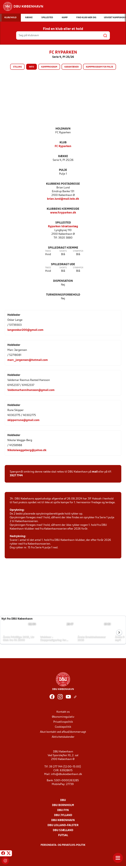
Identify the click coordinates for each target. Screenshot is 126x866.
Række (63, 156)
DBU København (63, 820)
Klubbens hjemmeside (63, 209)
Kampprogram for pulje (99, 67)
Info (31, 67)
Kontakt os (63, 712)
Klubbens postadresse (63, 184)
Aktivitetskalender (63, 737)
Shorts (63, 251)
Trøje (48, 251)
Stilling (17, 67)
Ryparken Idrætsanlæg (63, 226)
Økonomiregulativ (63, 717)
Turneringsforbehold (63, 295)
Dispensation (63, 281)
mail (95, 472)
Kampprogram (49, 67)
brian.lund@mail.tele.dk (63, 199)
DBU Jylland (63, 815)
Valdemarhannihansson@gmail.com (31, 390)
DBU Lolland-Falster (63, 825)
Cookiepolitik (63, 727)
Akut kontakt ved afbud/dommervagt (63, 732)
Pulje (63, 170)
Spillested (63, 222)
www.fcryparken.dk (63, 212)
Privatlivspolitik (63, 722)
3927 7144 (16, 475)
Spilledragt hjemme (63, 248)
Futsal (63, 835)
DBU (63, 800)
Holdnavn (63, 128)
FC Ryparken (63, 146)
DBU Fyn (63, 810)
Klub (63, 142)
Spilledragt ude (63, 264)
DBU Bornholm (63, 805)
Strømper (78, 251)
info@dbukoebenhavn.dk (66, 774)
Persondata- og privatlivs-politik (63, 845)
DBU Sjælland (63, 830)
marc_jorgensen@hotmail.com (27, 360)
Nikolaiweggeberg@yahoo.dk (26, 450)
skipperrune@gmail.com (23, 420)
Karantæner (71, 67)
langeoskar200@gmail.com (25, 330)
